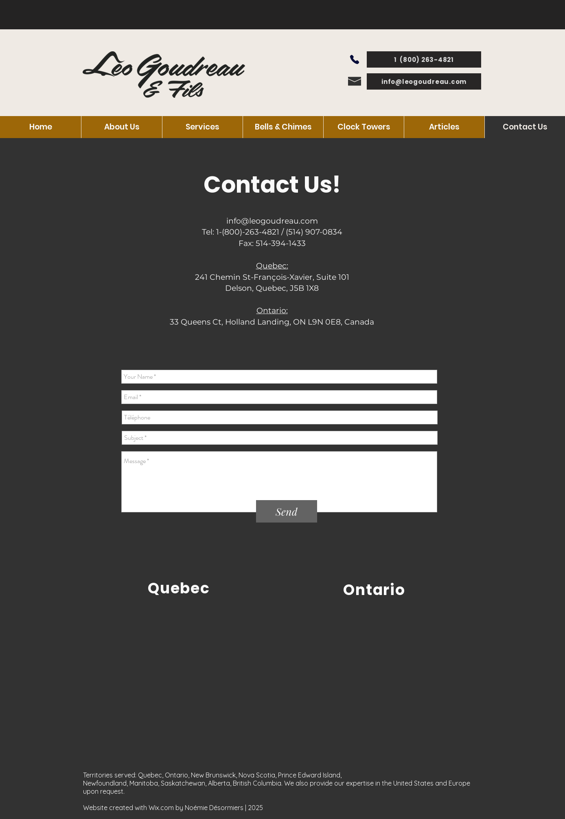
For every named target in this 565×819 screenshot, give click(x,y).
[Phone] (354, 59)
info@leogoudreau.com (272, 221)
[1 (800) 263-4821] (424, 59)
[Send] (286, 511)
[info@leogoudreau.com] (424, 81)
